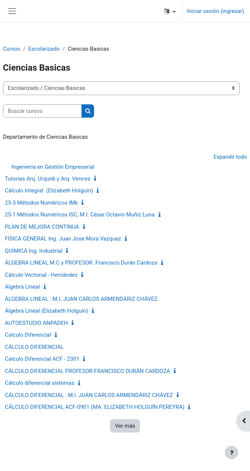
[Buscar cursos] (42, 111)
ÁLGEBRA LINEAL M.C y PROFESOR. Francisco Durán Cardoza (81, 262)
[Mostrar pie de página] (231, 452)
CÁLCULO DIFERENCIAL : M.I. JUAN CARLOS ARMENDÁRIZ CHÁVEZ (89, 395)
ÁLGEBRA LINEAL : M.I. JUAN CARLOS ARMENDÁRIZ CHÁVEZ (81, 299)
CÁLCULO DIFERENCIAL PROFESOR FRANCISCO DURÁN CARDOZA (87, 371)
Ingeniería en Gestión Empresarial (52, 167)
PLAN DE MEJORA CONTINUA (42, 226)
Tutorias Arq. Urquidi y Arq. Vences (47, 178)
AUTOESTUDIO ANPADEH (36, 323)
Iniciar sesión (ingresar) (215, 11)
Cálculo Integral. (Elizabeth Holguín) (49, 190)
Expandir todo (230, 157)
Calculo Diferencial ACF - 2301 (42, 359)
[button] (170, 11)
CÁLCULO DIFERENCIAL (34, 347)
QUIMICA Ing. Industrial (33, 251)
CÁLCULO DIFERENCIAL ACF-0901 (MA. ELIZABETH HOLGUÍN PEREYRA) (94, 407)
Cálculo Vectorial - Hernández (41, 275)
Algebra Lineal (22, 286)
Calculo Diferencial (28, 335)
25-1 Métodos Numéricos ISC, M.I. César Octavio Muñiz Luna (80, 214)
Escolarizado (43, 49)
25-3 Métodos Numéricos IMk (41, 202)
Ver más (125, 426)
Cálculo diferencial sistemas (39, 383)
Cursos (11, 49)
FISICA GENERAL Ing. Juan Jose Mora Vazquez (63, 238)
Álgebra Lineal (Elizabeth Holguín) (46, 310)
